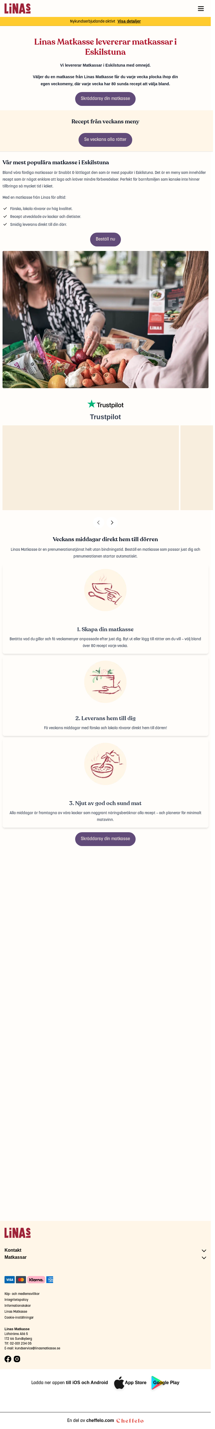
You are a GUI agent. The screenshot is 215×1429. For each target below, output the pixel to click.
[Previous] (98, 522)
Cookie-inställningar (19, 1317)
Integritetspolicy (16, 1299)
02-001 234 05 (21, 1343)
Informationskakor (18, 1305)
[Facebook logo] (8, 1359)
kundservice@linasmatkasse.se (37, 1348)
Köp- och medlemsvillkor (22, 1293)
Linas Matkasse (16, 1311)
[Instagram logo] (17, 1359)
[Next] (112, 522)
